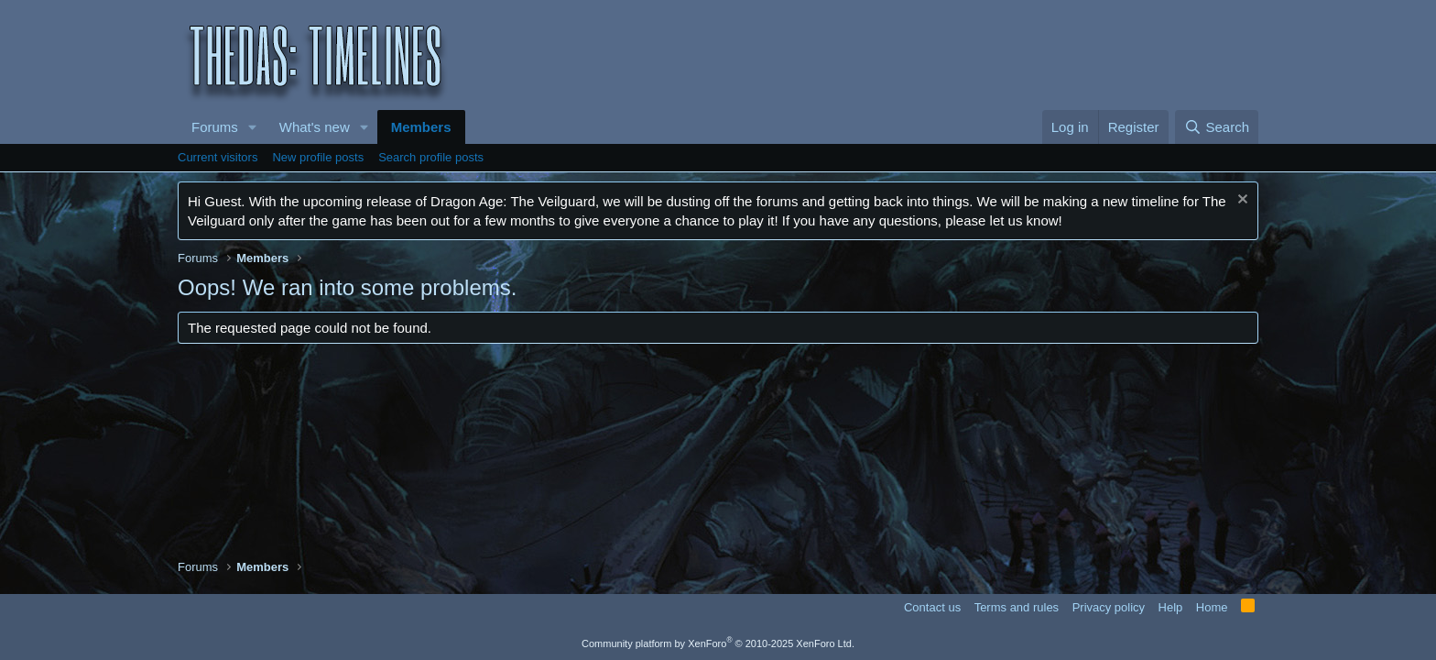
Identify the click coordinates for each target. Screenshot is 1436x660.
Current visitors (217, 157)
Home (1212, 607)
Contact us (932, 607)
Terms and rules (1016, 607)
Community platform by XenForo (718, 643)
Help (1171, 607)
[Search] (1216, 127)
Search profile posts (431, 157)
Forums (214, 127)
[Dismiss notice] (1240, 201)
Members (421, 127)
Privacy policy (1108, 607)
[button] (253, 127)
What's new (314, 127)
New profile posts (318, 157)
